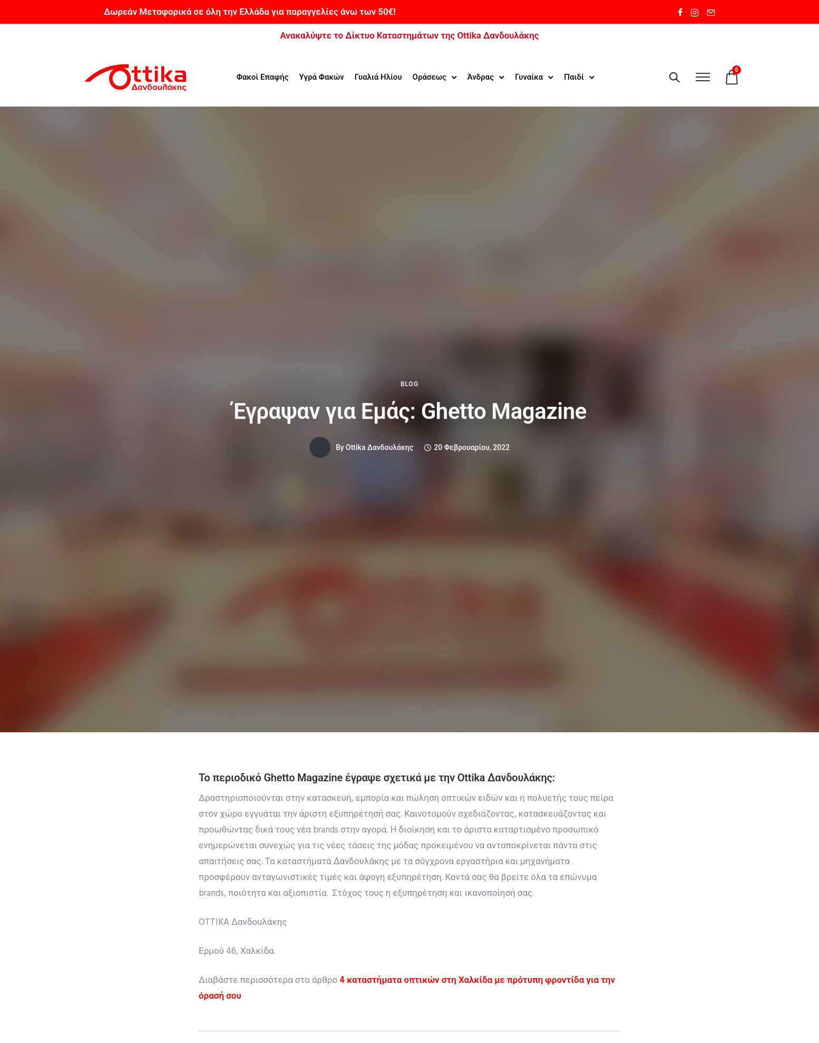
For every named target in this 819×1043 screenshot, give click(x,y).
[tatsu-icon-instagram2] (694, 12)
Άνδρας (480, 76)
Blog (409, 382)
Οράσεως (429, 76)
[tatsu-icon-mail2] (711, 12)
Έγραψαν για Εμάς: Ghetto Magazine (409, 410)
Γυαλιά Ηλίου (378, 76)
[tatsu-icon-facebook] (680, 12)
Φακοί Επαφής (262, 76)
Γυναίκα (528, 76)
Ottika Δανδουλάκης (379, 445)
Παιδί (574, 76)
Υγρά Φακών (321, 76)
